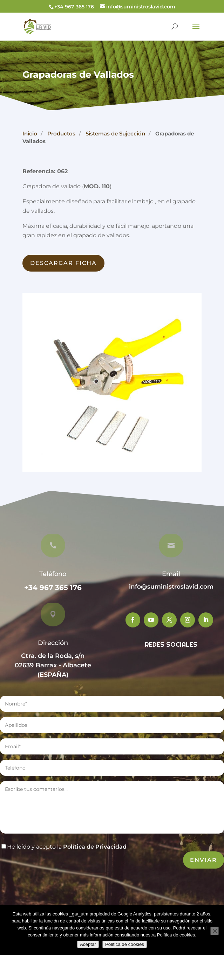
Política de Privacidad (95, 846)
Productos (61, 133)
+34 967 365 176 (53, 587)
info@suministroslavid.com (171, 586)
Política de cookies (124, 944)
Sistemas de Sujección (115, 133)
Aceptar (88, 944)
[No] (214, 931)
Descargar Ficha (63, 263)
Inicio (29, 133)
